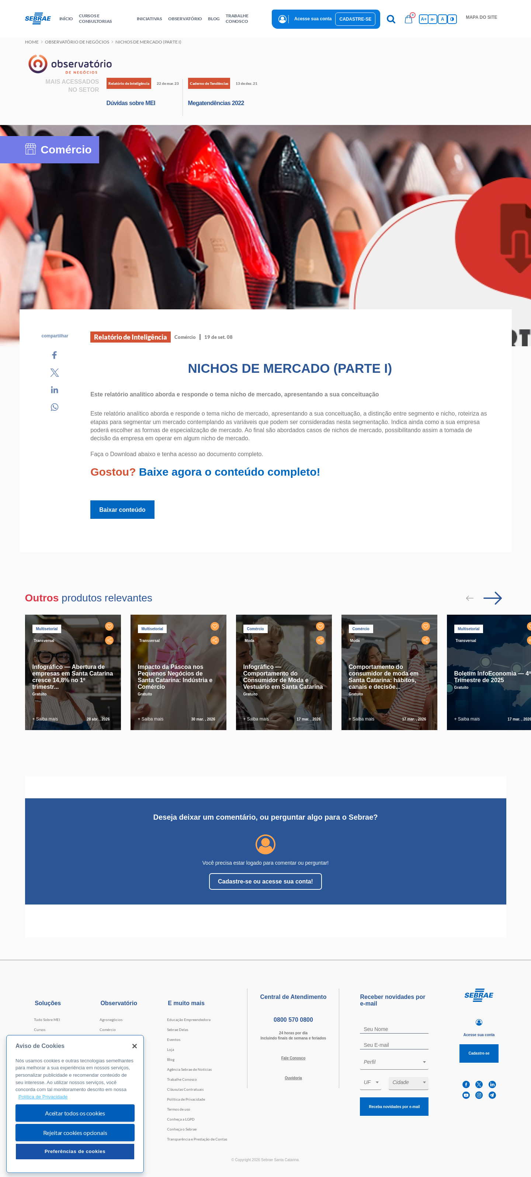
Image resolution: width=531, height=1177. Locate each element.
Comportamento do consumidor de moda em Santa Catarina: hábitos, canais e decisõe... (384, 677)
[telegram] (492, 1095)
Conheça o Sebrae (182, 1129)
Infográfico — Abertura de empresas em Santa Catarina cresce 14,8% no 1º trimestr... (72, 677)
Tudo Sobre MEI (47, 1019)
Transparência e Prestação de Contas (197, 1139)
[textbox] (398, 1062)
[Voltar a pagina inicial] (40, 19)
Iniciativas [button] (149, 18)
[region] (75, 1104)
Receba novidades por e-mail (394, 1107)
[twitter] (479, 1085)
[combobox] (394, 1063)
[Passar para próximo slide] (493, 598)
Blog (170, 1059)
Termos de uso (178, 1109)
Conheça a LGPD (181, 1119)
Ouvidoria (293, 1078)
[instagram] (479, 1095)
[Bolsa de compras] (409, 19)
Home (32, 42)
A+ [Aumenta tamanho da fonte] (424, 19)
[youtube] (466, 1095)
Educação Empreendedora (189, 1019)
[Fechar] (134, 1046)
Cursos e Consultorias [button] (95, 18)
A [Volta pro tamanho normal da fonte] (442, 19)
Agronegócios (111, 1019)
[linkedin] (492, 1085)
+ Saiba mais (45, 719)
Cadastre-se (355, 19)
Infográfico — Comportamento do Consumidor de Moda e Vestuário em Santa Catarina (283, 677)
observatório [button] (185, 18)
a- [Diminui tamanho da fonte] (433, 19)
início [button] (66, 18)
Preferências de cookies (75, 1151)
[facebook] (466, 1085)
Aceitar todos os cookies (75, 1113)
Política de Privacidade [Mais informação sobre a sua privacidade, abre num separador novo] (42, 1097)
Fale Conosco (293, 1058)
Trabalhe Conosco (182, 1079)
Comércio (108, 1029)
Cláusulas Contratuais (185, 1089)
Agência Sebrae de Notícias (189, 1069)
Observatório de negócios (77, 42)
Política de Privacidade (186, 1099)
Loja (170, 1049)
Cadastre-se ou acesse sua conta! (265, 881)
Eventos (173, 1039)
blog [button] (214, 18)
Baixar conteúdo (122, 510)
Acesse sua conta (313, 18)
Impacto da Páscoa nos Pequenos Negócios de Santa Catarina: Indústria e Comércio (175, 677)
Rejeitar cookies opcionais (75, 1132)
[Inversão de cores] (452, 19)
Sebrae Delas (177, 1029)
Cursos (39, 1029)
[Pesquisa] (391, 19)
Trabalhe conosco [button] (237, 18)
